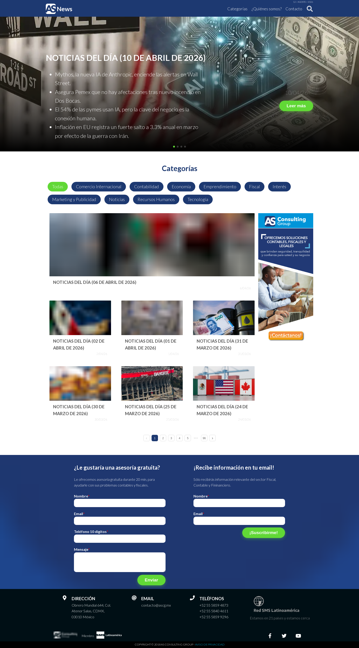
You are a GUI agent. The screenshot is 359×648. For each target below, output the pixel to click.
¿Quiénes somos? (267, 8)
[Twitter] (284, 636)
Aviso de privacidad (210, 644)
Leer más (296, 105)
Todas (57, 186)
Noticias (117, 199)
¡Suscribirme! (264, 532)
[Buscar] (308, 9)
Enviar (151, 580)
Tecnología (198, 199)
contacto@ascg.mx (156, 605)
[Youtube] (298, 636)
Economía (181, 186)
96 (204, 438)
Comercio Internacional (98, 186)
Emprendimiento (220, 186)
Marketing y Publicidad (74, 199)
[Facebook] (270, 636)
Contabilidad (146, 186)
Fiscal (254, 186)
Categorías (237, 8)
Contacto (294, 8)
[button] (174, 147)
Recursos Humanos (156, 199)
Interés (279, 186)
